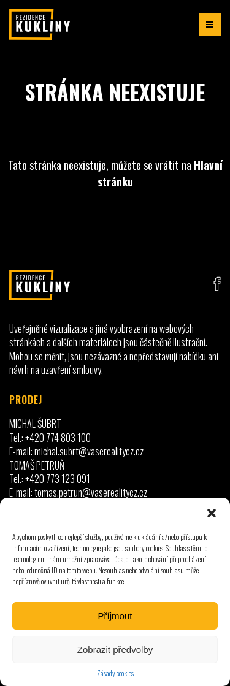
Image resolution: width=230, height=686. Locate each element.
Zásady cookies (115, 673)
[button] (211, 513)
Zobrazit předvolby (115, 649)
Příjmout (115, 616)
